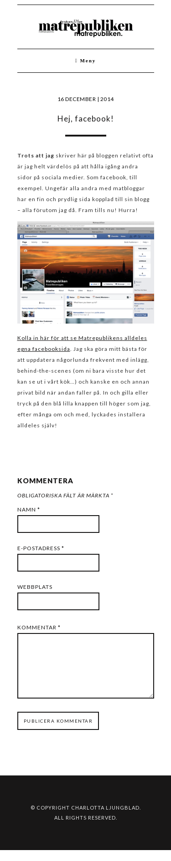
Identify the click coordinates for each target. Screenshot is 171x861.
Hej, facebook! (85, 118)
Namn (28, 509)
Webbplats (34, 586)
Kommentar (39, 627)
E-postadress (40, 548)
